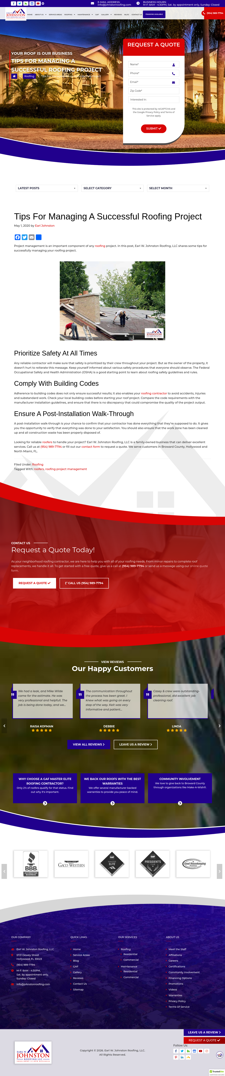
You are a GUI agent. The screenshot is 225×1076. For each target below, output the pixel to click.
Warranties (175, 995)
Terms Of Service (179, 1006)
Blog (76, 960)
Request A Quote (204, 1040)
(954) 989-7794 (215, 13)
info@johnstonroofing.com (114, 4)
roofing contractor (154, 393)
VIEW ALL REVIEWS (89, 744)
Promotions (176, 983)
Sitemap (78, 989)
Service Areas (81, 955)
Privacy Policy (152, 112)
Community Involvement (184, 972)
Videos (173, 989)
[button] (217, 1072)
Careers (173, 960)
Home (77, 949)
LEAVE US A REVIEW (135, 744)
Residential (130, 954)
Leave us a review (204, 1032)
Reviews (78, 978)
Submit (153, 128)
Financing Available (154, 14)
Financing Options (180, 978)
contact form (91, 446)
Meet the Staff (177, 949)
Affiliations (175, 955)
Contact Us (80, 983)
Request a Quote (34, 583)
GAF (75, 966)
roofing (100, 246)
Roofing (29, 76)
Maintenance (129, 966)
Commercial (131, 959)
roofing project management (66, 469)
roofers (47, 442)
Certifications (177, 966)
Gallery (77, 972)
